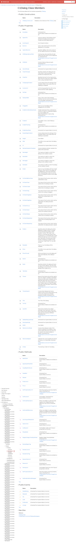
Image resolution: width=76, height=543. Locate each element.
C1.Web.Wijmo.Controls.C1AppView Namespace (12, 43)
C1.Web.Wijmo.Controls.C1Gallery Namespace (11, 94)
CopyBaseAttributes (27, 368)
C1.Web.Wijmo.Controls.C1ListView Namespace (12, 106)
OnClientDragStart (27, 194)
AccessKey (25, 32)
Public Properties (66, 20)
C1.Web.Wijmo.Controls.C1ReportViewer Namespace (13, 124)
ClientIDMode (26, 69)
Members (10, 70)
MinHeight (25, 160)
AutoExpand (26, 43)
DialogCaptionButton (11, 79)
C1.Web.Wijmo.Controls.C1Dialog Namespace (25, 5)
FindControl (25, 381)
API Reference (5, 21)
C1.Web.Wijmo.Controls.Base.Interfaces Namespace (13, 38)
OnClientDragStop (27, 200)
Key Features (4, 9)
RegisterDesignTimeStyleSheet (30, 437)
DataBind (25, 373)
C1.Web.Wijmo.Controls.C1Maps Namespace (11, 108)
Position (24, 229)
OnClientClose (26, 182)
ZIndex (24, 346)
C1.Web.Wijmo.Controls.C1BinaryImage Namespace (13, 50)
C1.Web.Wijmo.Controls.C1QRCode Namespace (12, 120)
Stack (24, 264)
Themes (3, 14)
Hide (24, 141)
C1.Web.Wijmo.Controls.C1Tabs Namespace (11, 143)
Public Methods (65, 22)
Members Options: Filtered (67, 14)
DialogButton (10, 77)
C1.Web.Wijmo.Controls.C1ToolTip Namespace (11, 145)
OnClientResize (26, 214)
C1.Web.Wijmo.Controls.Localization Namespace (12, 157)
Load (24, 499)
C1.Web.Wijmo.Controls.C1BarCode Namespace (12, 47)
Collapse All (64, 12)
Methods (64, 9)
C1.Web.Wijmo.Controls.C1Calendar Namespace (12, 52)
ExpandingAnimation (28, 133)
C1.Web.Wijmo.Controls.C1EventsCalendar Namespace (13, 83)
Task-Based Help (5, 17)
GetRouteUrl (26, 396)
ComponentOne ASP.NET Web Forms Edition (23, 1)
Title (24, 300)
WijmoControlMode (27, 328)
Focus (24, 385)
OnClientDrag (26, 190)
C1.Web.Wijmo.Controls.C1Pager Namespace (11, 115)
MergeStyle (25, 432)
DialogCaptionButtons (11, 80)
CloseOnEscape (26, 71)
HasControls (25, 423)
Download (60, 1)
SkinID (24, 258)
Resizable (25, 245)
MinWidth (25, 164)
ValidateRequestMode (28, 319)
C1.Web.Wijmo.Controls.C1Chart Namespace (11, 56)
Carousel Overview (5, 7)
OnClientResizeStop (27, 223)
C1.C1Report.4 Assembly (8, 22)
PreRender (25, 502)
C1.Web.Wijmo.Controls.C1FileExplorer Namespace (12, 87)
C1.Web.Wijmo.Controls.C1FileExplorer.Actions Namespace (14, 90)
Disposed (25, 494)
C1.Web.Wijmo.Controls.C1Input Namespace (11, 101)
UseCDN (25, 308)
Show (24, 249)
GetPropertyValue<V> (28, 389)
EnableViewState (27, 130)
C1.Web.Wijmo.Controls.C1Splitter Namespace (11, 138)
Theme (24, 276)
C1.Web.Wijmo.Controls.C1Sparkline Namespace (12, 136)
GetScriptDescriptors (28, 400)
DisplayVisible (26, 97)
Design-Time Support (6, 12)
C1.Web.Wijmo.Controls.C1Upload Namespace (11, 152)
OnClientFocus (26, 205)
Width (24, 325)
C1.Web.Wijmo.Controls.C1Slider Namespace (11, 134)
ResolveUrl (25, 463)
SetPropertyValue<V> (28, 471)
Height (24, 138)
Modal (24, 169)
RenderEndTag (26, 453)
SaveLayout (25, 467)
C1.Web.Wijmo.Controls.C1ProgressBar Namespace (13, 117)
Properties (64, 7)
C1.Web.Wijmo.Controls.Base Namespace (11, 33)
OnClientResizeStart (27, 218)
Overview (8, 63)
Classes (7, 64)
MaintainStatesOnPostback (29, 148)
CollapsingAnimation (27, 82)
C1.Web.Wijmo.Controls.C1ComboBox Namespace (12, 59)
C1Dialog (9, 66)
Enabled (25, 120)
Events (63, 11)
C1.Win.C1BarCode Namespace (8, 159)
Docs (49, 1)
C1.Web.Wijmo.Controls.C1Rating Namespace (11, 122)
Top (20, 22)
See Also (64, 25)
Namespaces (6, 26)
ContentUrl (25, 88)
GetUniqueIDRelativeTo (28, 419)
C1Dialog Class (22, 514)
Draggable (25, 105)
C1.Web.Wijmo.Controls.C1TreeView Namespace (12, 150)
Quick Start (4, 10)
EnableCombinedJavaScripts (29, 110)
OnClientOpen (26, 209)
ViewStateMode (26, 322)
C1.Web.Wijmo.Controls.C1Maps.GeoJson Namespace (13, 110)
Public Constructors (66, 18)
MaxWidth (25, 156)
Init (23, 496)
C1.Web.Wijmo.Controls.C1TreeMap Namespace (12, 147)
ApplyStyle (25, 358)
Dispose (24, 377)
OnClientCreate (26, 186)
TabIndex (25, 271)
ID (23, 145)
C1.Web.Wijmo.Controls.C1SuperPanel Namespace (12, 140)
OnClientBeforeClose (28, 178)
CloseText (25, 77)
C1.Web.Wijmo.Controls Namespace (9, 31)
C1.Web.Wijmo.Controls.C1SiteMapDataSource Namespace (14, 131)
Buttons (24, 45)
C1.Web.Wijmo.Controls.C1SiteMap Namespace (12, 129)
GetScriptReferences (28, 410)
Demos (44, 1)
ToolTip (24, 303)
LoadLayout (25, 427)
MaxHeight (25, 152)
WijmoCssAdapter (27, 338)
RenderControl (26, 449)
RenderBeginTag (27, 444)
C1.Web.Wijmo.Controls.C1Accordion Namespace (12, 40)
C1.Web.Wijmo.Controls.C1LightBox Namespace (12, 104)
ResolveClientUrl (27, 459)
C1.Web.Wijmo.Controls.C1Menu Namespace (11, 113)
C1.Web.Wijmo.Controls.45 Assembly (7, 5)
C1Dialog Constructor (10, 72)
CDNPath (25, 62)
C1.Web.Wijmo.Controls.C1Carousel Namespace (12, 54)
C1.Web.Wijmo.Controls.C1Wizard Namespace (11, 154)
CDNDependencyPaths (28, 54)
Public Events (65, 24)
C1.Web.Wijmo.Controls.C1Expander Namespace (12, 85)
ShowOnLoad (26, 253)
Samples (54, 1)
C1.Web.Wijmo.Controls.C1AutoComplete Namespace (13, 45)
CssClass (24, 92)
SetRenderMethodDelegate (29, 478)
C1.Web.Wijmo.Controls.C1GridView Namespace (12, 99)
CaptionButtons (26, 50)
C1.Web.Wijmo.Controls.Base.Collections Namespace (13, 36)
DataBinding (25, 491)
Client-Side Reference (6, 19)
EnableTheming (26, 124)
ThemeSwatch (26, 291)
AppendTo (25, 37)
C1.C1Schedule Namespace (8, 29)
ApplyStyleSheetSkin (28, 363)
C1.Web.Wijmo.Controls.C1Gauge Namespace (11, 97)
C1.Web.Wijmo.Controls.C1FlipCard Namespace (12, 92)
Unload (24, 505)
